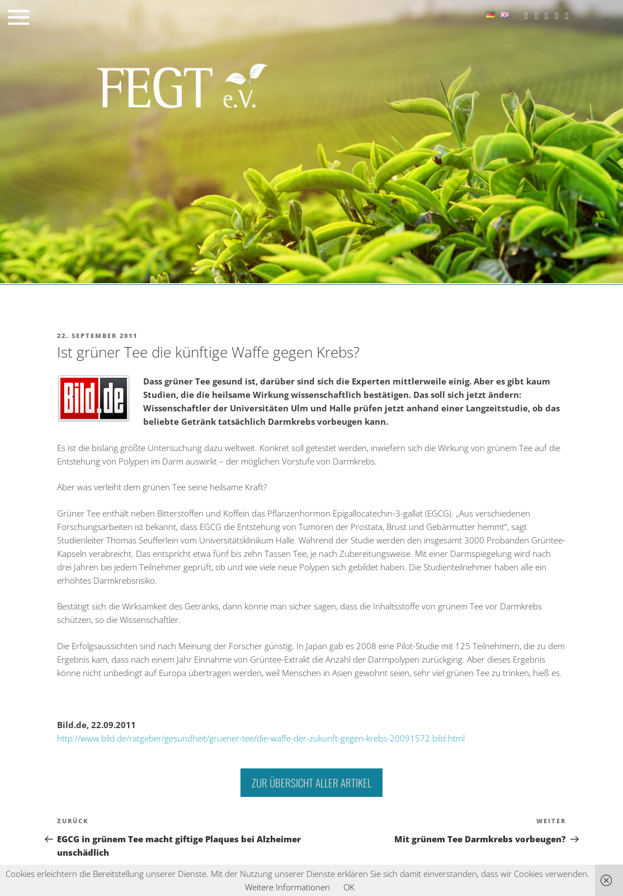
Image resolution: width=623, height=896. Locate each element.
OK (349, 887)
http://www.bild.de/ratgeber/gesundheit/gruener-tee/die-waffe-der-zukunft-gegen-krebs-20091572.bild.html (261, 738)
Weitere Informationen (287, 887)
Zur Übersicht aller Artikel (311, 782)
